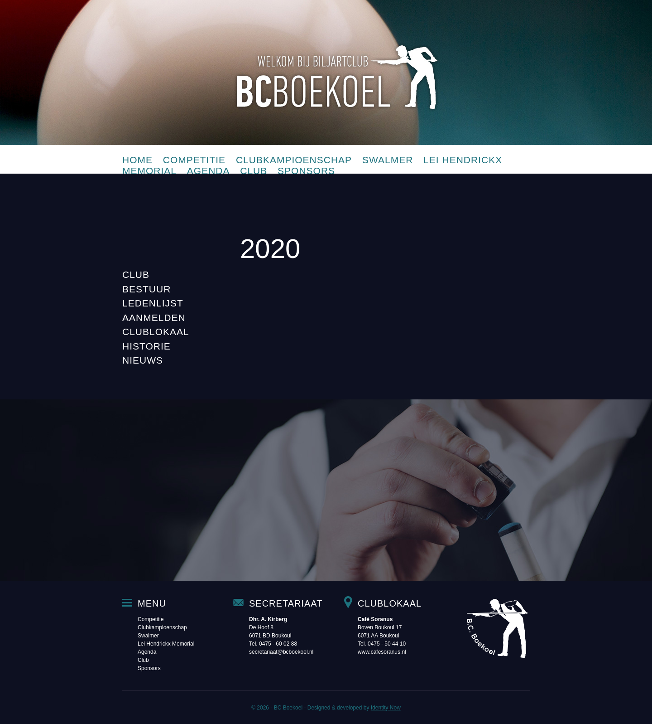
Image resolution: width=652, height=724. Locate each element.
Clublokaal (155, 331)
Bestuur (146, 289)
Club (253, 170)
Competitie (194, 160)
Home (137, 160)
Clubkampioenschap (294, 160)
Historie (146, 346)
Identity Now (386, 708)
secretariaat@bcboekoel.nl (281, 652)
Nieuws (142, 360)
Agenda (208, 170)
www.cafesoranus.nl (382, 652)
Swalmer (387, 160)
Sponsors (306, 170)
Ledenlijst (152, 303)
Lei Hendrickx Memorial (166, 644)
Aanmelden (154, 317)
